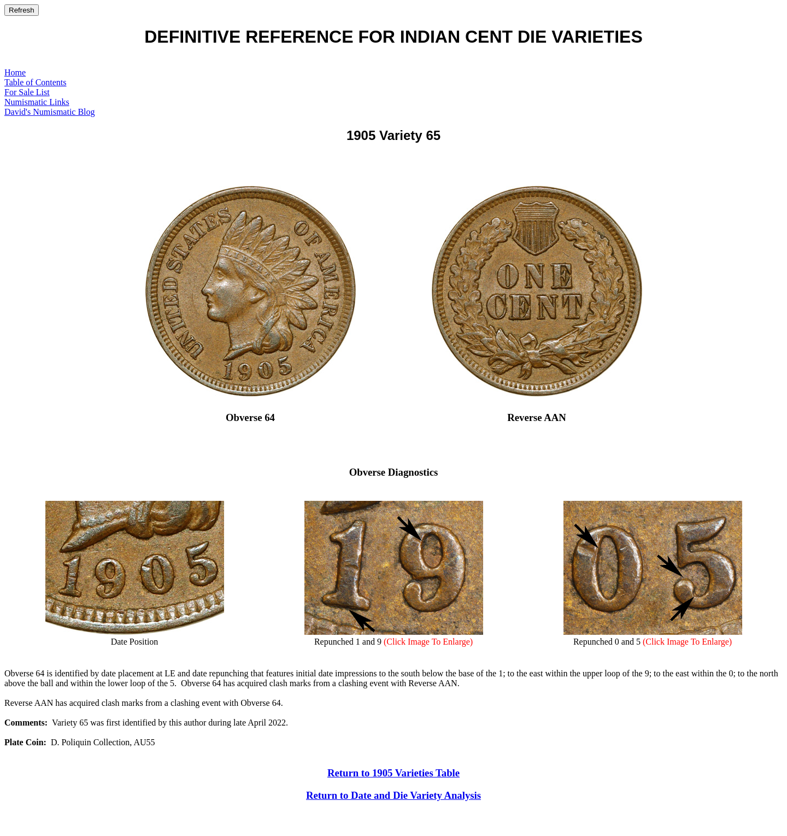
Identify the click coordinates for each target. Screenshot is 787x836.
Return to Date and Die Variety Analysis (393, 795)
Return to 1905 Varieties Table (393, 773)
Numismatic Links (36, 102)
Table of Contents (35, 82)
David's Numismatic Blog (49, 111)
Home (15, 72)
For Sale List (27, 92)
